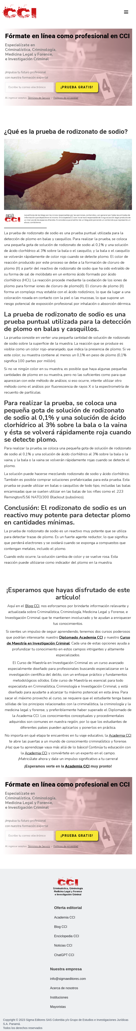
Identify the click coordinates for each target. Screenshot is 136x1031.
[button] (126, 12)
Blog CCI (32, 605)
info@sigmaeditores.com (68, 978)
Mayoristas (58, 1006)
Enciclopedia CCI (66, 936)
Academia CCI (120, 735)
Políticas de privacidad (65, 97)
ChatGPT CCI (64, 955)
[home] (20, 12)
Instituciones (59, 997)
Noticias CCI (63, 945)
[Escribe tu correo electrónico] (29, 87)
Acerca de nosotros (64, 988)
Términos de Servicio (39, 97)
